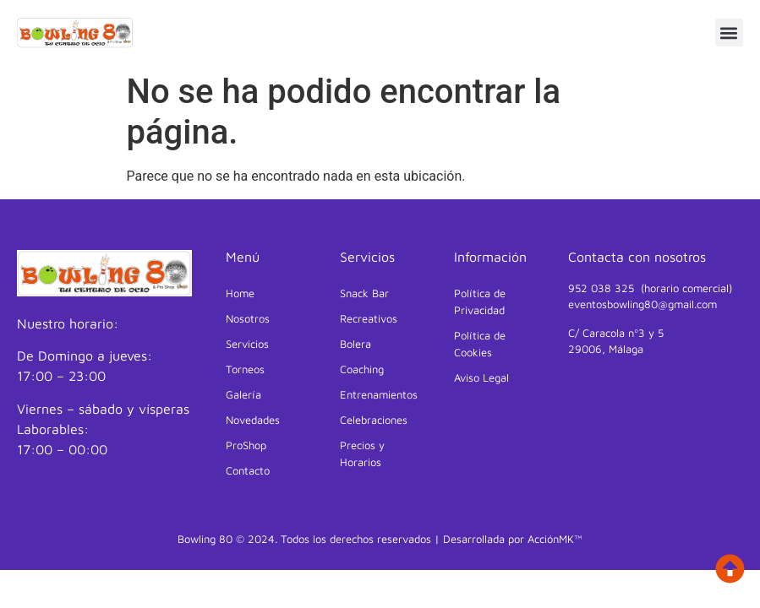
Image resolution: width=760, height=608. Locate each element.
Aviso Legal (481, 377)
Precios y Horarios (362, 453)
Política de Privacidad (480, 301)
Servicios (251, 343)
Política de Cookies (480, 343)
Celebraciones (373, 419)
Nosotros (248, 318)
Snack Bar (364, 293)
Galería (243, 394)
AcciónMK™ (555, 539)
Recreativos (368, 318)
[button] (729, 32)
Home (240, 293)
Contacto (248, 470)
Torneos (245, 369)
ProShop (246, 445)
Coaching (362, 369)
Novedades (253, 419)
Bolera (355, 343)
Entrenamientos (379, 394)
